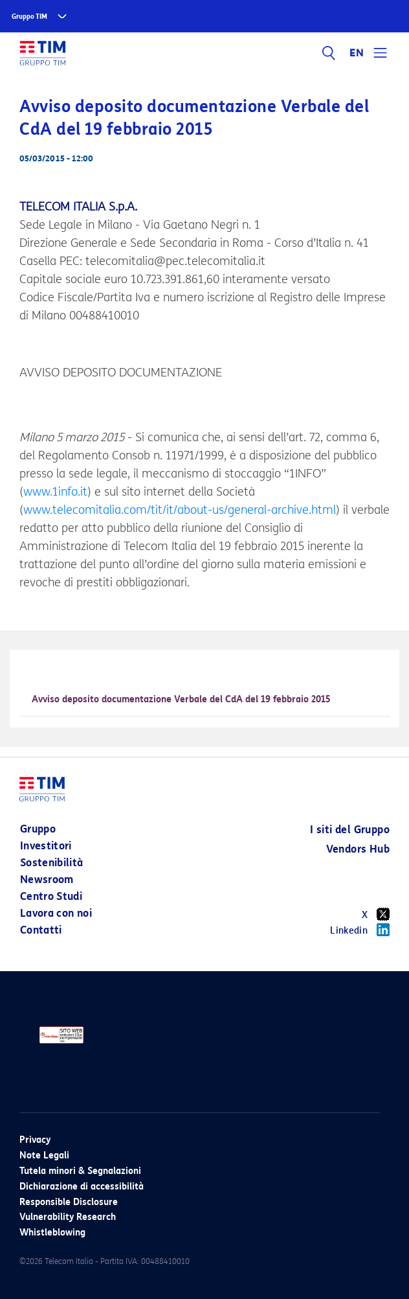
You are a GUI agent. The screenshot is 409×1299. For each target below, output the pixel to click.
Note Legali (44, 1155)
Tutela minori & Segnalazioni (80, 1171)
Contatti (41, 930)
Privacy (34, 1139)
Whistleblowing (52, 1232)
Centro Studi (51, 896)
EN (356, 53)
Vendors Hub (358, 849)
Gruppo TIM (29, 16)
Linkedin (360, 929)
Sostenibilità (51, 862)
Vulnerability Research (67, 1217)
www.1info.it (55, 492)
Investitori (46, 846)
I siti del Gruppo (350, 829)
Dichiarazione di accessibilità (81, 1186)
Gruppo (38, 829)
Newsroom (47, 879)
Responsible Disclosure (68, 1202)
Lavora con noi (56, 913)
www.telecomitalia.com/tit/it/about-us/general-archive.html (179, 510)
